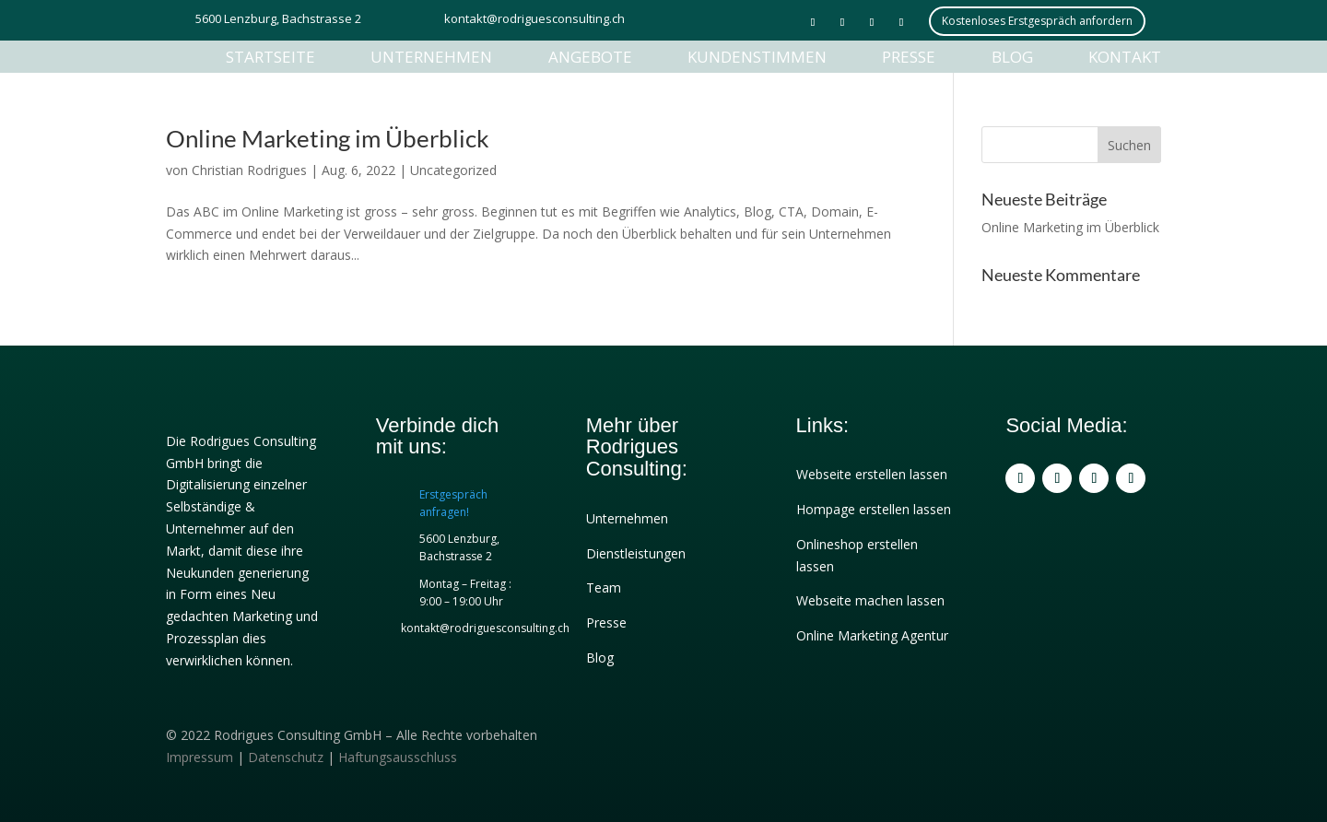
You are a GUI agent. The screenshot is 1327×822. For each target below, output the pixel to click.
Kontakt (1124, 56)
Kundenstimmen (757, 56)
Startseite (270, 56)
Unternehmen (431, 56)
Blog (1012, 56)
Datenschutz (285, 757)
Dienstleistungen (636, 553)
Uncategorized (453, 170)
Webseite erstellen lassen (871, 474)
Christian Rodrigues (249, 170)
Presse (908, 56)
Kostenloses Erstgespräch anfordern (1037, 21)
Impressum (199, 757)
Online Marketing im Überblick (327, 138)
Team (603, 587)
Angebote (590, 56)
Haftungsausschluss (397, 757)
